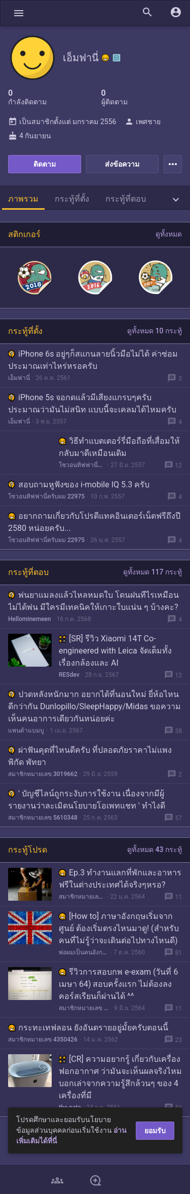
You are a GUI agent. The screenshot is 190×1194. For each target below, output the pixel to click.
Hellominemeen (29, 619)
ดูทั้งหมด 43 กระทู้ (154, 849)
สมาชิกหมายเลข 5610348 (43, 817)
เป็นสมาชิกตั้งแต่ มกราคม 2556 (62, 122)
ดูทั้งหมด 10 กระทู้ (154, 330)
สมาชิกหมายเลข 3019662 (43, 774)
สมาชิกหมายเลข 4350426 (43, 1039)
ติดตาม (44, 164)
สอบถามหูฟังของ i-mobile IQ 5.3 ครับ (78, 484)
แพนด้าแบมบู (26, 730)
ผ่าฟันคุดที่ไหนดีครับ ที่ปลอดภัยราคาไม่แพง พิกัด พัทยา (90, 756)
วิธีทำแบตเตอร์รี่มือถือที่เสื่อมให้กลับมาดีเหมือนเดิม (119, 447)
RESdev (69, 674)
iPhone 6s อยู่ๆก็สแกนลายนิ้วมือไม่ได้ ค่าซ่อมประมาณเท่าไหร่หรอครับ (93, 360)
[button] (19, 13)
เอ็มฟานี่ (19, 377)
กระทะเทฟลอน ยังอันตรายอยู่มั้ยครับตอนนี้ (88, 1027)
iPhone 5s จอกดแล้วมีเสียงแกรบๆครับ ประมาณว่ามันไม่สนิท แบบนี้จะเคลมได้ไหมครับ (92, 403)
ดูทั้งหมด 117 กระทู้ (152, 571)
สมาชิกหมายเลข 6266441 (81, 896)
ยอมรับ (155, 1131)
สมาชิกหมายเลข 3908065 (83, 1008)
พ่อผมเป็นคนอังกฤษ (83, 952)
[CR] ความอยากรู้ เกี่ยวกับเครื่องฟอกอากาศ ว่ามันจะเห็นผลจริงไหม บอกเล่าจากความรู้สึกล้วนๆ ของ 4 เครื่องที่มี (120, 1077)
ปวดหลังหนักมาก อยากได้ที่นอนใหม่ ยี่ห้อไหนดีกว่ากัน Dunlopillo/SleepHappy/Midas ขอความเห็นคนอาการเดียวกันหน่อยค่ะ (94, 706)
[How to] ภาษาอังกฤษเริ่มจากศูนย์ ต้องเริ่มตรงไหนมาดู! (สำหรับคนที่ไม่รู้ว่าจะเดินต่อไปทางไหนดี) (119, 928)
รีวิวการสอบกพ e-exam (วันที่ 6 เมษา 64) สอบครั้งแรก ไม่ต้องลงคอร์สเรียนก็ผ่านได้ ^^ (118, 984)
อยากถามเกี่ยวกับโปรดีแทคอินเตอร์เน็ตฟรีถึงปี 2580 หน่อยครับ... (94, 522)
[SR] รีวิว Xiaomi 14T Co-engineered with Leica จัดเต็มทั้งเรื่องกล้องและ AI (115, 651)
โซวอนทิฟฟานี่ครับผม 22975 (82, 465)
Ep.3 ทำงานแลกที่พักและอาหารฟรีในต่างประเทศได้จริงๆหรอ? (120, 879)
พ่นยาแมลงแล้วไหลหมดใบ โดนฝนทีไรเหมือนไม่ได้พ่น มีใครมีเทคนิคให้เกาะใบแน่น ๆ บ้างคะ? (93, 601)
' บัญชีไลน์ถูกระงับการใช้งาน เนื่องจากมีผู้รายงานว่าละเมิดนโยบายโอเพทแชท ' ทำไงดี (86, 800)
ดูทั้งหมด (169, 234)
